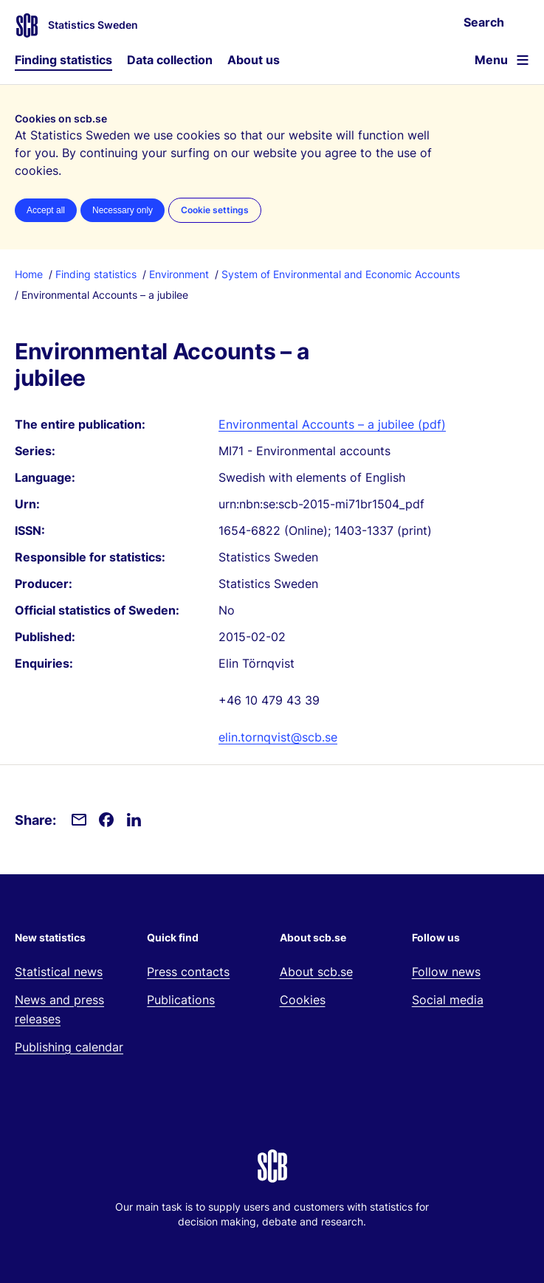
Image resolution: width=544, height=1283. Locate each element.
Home (29, 274)
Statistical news (59, 971)
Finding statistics (63, 59)
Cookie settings (215, 209)
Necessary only (122, 210)
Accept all (46, 210)
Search (484, 22)
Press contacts (188, 971)
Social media (447, 999)
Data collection (170, 59)
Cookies (303, 999)
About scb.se (316, 971)
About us (253, 59)
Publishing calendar (69, 1047)
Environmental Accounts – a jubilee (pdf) (332, 424)
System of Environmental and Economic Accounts (340, 274)
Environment (179, 274)
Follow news (446, 971)
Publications (181, 999)
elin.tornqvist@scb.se (277, 737)
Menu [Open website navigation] (491, 59)
